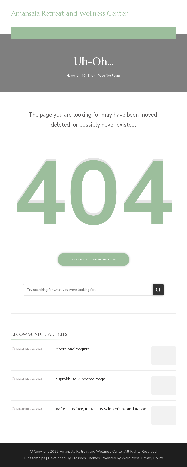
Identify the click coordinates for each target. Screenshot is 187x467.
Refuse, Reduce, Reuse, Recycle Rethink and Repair (101, 408)
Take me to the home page (93, 259)
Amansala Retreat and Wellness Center (69, 13)
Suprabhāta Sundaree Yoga (80, 378)
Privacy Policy (152, 458)
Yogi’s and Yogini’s (73, 348)
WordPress (131, 458)
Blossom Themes (86, 458)
